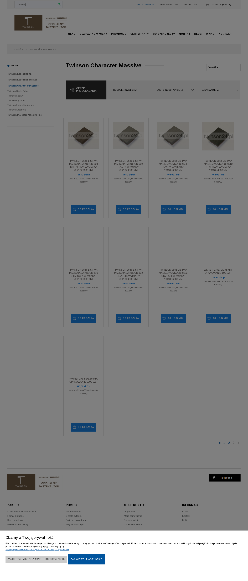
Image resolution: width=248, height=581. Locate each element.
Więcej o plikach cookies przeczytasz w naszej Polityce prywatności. (37, 549)
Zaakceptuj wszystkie (86, 559)
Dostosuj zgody (55, 559)
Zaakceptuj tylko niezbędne (24, 559)
